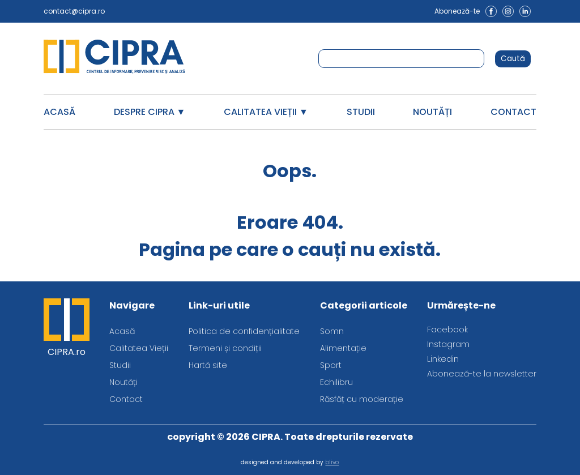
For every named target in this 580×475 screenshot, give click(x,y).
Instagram (448, 344)
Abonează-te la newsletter (481, 373)
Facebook (447, 329)
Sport (331, 365)
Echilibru (336, 382)
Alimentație (343, 348)
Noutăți (432, 111)
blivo (332, 462)
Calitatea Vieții (138, 348)
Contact (513, 111)
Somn (332, 331)
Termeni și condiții (225, 348)
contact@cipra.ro (74, 11)
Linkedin (443, 359)
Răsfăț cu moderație (361, 399)
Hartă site (208, 365)
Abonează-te (457, 11)
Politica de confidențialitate (244, 331)
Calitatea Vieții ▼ (266, 111)
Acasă (59, 111)
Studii (361, 111)
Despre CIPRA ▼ (150, 111)
